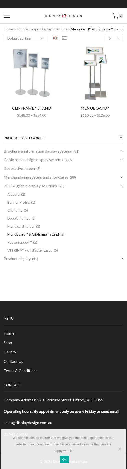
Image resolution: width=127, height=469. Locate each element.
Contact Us (13, 361)
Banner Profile (19, 202)
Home (8, 29)
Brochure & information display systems (38, 151)
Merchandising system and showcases (36, 177)
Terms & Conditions (21, 370)
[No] (119, 448)
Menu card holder (21, 226)
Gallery (10, 351)
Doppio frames (19, 218)
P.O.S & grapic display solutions (42, 29)
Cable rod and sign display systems (33, 159)
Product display (17, 258)
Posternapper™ (20, 242)
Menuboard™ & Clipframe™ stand (33, 234)
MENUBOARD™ (95, 108)
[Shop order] (25, 38)
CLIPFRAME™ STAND (31, 108)
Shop (8, 342)
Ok (64, 459)
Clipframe (15, 210)
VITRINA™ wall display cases (30, 250)
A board (14, 194)
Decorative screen (19, 168)
